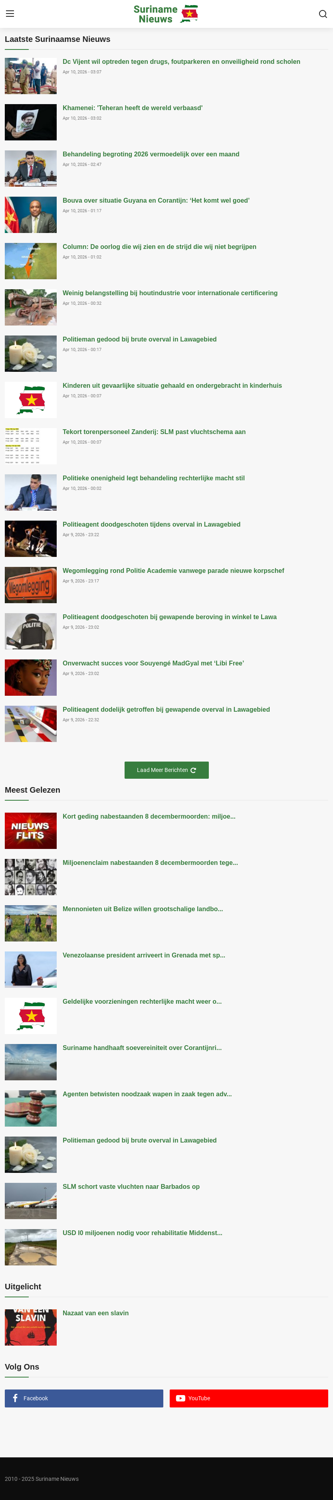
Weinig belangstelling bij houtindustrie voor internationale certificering (170, 293)
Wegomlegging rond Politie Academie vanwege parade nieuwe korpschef (173, 570)
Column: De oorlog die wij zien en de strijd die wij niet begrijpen (159, 246)
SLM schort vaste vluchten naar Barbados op (131, 1186)
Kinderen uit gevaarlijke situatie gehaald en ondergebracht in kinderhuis (172, 385)
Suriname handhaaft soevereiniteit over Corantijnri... (142, 1047)
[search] (323, 14)
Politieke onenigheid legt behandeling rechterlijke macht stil (154, 478)
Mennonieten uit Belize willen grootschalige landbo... (143, 909)
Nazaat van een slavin (96, 1313)
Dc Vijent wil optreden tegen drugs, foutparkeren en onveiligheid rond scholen (181, 61)
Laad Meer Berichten (166, 770)
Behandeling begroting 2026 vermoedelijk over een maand (151, 154)
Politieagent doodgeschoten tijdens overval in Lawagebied (151, 524)
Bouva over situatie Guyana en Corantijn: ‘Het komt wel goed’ (156, 200)
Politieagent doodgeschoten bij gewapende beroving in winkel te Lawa (170, 617)
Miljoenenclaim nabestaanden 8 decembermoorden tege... (150, 862)
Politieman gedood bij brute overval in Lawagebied (140, 339)
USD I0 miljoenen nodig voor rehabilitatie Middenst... (142, 1233)
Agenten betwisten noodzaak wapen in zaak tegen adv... (147, 1094)
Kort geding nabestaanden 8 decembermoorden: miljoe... (149, 816)
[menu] (10, 14)
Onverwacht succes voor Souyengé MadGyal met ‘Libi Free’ (153, 663)
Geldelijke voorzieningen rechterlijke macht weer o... (142, 1001)
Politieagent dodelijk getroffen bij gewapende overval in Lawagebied (166, 709)
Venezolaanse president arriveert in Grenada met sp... (144, 955)
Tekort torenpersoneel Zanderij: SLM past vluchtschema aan (154, 431)
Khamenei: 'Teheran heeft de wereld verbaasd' (133, 108)
